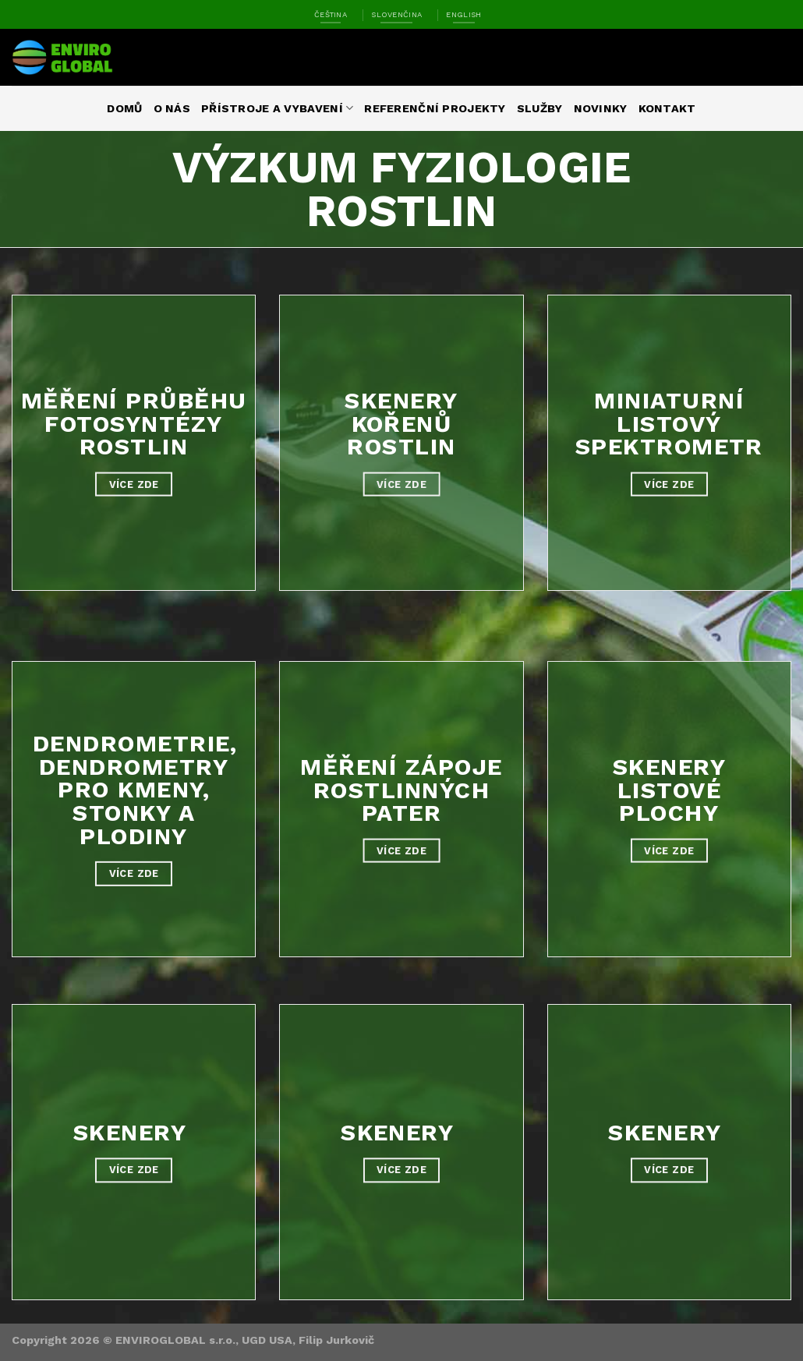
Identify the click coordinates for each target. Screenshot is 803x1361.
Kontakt (667, 108)
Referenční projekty (434, 108)
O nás (172, 108)
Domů (124, 108)
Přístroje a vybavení (277, 108)
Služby (540, 108)
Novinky (601, 108)
